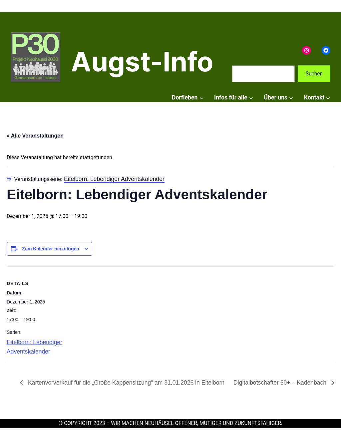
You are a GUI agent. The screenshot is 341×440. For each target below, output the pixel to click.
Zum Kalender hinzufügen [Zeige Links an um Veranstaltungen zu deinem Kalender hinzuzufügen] (50, 248)
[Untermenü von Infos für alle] (251, 97)
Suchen (314, 74)
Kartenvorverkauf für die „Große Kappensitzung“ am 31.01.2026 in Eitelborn (125, 382)
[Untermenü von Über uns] (291, 97)
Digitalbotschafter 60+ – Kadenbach (280, 382)
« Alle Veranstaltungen (35, 136)
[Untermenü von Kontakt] (328, 97)
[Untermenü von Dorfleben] (201, 97)
